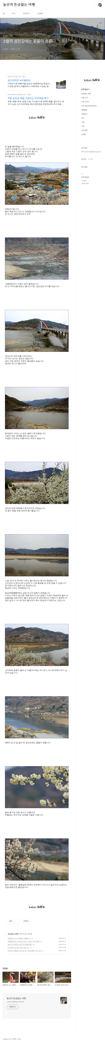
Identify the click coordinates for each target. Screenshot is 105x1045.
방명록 (40, 13)
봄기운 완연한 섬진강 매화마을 (20, 944)
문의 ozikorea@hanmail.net (91, 226)
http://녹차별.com (14, 77)
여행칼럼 (84, 184)
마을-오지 (84, 172)
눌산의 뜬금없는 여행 (19, 5)
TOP (100, 1040)
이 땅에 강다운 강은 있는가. (18, 948)
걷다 (82, 192)
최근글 (83, 233)
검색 (94, 5)
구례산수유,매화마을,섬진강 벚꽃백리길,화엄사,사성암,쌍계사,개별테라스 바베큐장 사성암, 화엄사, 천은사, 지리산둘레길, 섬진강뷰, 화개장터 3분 (29, 85)
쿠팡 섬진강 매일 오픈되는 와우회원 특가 (28, 98)
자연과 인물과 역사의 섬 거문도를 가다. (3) (24, 951)
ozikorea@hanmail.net (15, 1002)
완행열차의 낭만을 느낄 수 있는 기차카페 (24, 941)
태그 (14, 13)
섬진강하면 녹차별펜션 (19, 80)
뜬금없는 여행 (13, 934)
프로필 (83, 208)
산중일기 (84, 188)
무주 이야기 (85, 176)
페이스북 (83, 266)
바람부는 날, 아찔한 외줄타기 (19, 938)
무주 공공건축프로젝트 (89, 180)
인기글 (90, 233)
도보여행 (84, 204)
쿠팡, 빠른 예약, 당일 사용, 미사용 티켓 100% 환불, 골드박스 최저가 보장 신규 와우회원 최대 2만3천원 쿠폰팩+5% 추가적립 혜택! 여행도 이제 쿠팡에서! (36, 103)
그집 (82, 200)
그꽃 (82, 196)
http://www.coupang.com (17, 94)
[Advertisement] (92, 109)
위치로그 (26, 13)
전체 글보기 (85, 163)
